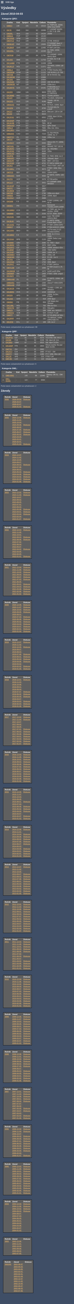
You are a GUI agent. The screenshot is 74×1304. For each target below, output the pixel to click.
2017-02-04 (17, 741)
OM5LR (10, 128)
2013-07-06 (17, 879)
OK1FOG (10, 151)
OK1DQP (10, 121)
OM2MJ (10, 302)
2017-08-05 (17, 727)
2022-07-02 (17, 542)
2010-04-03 (17, 999)
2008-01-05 (17, 1081)
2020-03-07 (17, 626)
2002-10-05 (18, 1284)
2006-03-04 (17, 1151)
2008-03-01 (17, 1076)
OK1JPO (10, 130)
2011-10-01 (17, 947)
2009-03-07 (17, 1038)
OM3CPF (10, 161)
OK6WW (10, 243)
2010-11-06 (17, 982)
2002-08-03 (18, 1288)
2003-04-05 (18, 1269)
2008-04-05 (17, 1073)
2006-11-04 (17, 1131)
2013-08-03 (17, 877)
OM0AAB (10, 285)
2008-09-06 (17, 1061)
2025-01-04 (17, 444)
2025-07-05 (17, 430)
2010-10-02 (17, 984)
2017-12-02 (17, 717)
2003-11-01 (17, 1244)
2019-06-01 (17, 657)
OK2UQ (10, 101)
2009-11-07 (17, 1019)
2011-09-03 (17, 949)
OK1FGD (10, 163)
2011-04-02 (17, 961)
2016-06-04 (17, 769)
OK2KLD (10, 67)
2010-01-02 (17, 1006)
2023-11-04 (17, 495)
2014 (7, 829)
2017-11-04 (17, 720)
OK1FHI (10, 322)
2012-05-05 (17, 921)
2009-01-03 (17, 1043)
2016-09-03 (17, 762)
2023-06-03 (17, 507)
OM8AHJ (10, 313)
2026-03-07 (17, 402)
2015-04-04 (17, 811)
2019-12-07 (17, 642)
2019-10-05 (17, 647)
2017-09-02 (17, 724)
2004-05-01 (17, 1221)
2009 (7, 1017)
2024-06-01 (17, 469)
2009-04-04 (17, 1036)
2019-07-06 (17, 654)
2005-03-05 (17, 1188)
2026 (7, 399)
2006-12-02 (17, 1129)
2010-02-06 (17, 1003)
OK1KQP (10, 186)
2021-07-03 (17, 579)
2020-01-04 (17, 631)
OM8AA (10, 36)
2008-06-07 (17, 1069)
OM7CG (10, 172)
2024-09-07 (17, 462)
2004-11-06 (17, 1206)
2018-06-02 (17, 694)
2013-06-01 (17, 881)
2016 (7, 755)
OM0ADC (10, 176)
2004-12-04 (17, 1204)
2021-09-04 (17, 575)
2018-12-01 (17, 680)
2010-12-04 (17, 979)
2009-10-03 (17, 1022)
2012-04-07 (17, 924)
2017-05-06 (17, 734)
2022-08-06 (17, 540)
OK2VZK (10, 217)
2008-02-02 (17, 1078)
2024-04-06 (17, 474)
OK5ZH (10, 295)
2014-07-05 (17, 842)
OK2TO (10, 179)
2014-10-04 (17, 834)
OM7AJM (10, 268)
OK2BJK (10, 221)
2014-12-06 (17, 829)
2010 (7, 979)
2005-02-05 (17, 1191)
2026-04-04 (17, 399)
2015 (7, 792)
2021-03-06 (17, 589)
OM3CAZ (10, 154)
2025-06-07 (17, 432)
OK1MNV (10, 235)
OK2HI (9, 114)
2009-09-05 (17, 1024)
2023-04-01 (17, 512)
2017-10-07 (17, 722)
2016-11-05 (17, 757)
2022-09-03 (17, 537)
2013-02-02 (17, 891)
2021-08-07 (17, 577)
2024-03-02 (17, 477)
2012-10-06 (17, 909)
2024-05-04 (17, 472)
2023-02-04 (17, 517)
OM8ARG (10, 283)
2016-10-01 (17, 759)
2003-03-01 (18, 1272)
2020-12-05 (17, 605)
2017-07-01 (17, 729)
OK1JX (8, 356)
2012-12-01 (17, 904)
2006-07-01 (17, 1141)
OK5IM (8, 340)
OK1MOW (11, 77)
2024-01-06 (17, 482)
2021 (7, 567)
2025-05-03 (17, 434)
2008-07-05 (17, 1066)
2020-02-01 (17, 629)
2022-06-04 (17, 544)
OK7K (9, 30)
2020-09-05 (17, 612)
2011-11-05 (17, 944)
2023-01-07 (17, 519)
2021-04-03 (17, 587)
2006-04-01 (17, 1148)
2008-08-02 (17, 1064)
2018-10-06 (17, 685)
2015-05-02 (17, 809)
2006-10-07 (17, 1134)
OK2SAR (10, 82)
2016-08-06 (17, 764)
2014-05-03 (17, 846)
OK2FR (10, 92)
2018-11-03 (17, 682)
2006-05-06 (17, 1146)
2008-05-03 (17, 1071)
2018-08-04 (17, 689)
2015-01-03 (17, 819)
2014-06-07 (17, 844)
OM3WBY (11, 255)
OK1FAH (10, 239)
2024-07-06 (17, 467)
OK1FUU (10, 117)
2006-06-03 (17, 1143)
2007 (7, 1092)
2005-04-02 (17, 1186)
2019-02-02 (17, 666)
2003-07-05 (17, 1253)
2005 (7, 1166)
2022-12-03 (17, 530)
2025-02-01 (17, 442)
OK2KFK (10, 149)
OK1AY (10, 98)
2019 (7, 642)
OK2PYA (9, 338)
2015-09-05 (17, 799)
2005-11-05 (17, 1169)
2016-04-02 (17, 774)
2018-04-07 (17, 699)
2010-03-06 (17, 1001)
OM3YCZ (10, 41)
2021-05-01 (17, 584)
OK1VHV (10, 231)
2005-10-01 (17, 1171)
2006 (7, 1129)
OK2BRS (10, 292)
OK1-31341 (8, 380)
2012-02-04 (17, 928)
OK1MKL (10, 169)
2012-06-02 (17, 919)
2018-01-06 (17, 706)
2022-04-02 (17, 549)
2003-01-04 (18, 1276)
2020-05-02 (17, 622)
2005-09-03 (17, 1174)
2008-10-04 (17, 1059)
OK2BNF (10, 250)
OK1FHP (10, 252)
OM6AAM (10, 279)
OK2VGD (10, 262)
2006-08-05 (17, 1139)
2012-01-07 (17, 931)
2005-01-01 (17, 1193)
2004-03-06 (17, 1226)
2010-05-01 (17, 996)
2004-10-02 (17, 1209)
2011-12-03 (17, 942)
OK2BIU (9, 342)
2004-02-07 (17, 1228)
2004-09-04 (17, 1211)
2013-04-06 (17, 886)
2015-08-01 (17, 802)
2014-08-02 (17, 839)
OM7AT (10, 140)
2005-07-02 (17, 1179)
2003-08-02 (17, 1251)
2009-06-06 (17, 1031)
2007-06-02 (17, 1106)
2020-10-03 (17, 610)
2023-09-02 (17, 500)
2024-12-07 (17, 455)
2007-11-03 (17, 1094)
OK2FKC (10, 264)
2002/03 (8, 1264)
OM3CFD (10, 308)
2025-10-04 (17, 422)
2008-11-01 (17, 1057)
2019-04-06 (17, 662)
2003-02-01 (18, 1274)
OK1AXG (10, 225)
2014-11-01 (17, 832)
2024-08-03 (17, 465)
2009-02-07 (17, 1041)
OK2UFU (10, 248)
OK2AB (10, 299)
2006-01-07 (17, 1156)
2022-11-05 (17, 532)
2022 (7, 530)
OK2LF (9, 112)
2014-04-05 (17, 849)
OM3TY (9, 354)
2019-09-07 (17, 649)
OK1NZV (10, 276)
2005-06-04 (17, 1181)
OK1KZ (10, 166)
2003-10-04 (17, 1246)
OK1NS (10, 60)
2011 (7, 942)
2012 (7, 904)
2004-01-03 (17, 1230)
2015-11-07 (17, 794)
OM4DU (10, 206)
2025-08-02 (17, 427)
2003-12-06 (17, 1241)
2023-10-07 (17, 497)
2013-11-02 (17, 869)
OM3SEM (10, 72)
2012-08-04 (17, 914)
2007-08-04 (17, 1101)
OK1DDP (9, 346)
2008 (7, 1054)
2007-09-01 (17, 1099)
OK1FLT (9, 352)
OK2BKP (10, 48)
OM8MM (10, 214)
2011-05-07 (17, 959)
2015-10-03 (17, 797)
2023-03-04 (17, 514)
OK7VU (10, 260)
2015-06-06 (17, 806)
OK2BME (10, 96)
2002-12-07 (18, 1279)
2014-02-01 (17, 854)
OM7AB (10, 75)
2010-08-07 (17, 989)
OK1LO (10, 183)
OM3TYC (10, 137)
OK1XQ (10, 80)
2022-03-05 (17, 552)
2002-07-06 (18, 1291)
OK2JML (10, 306)
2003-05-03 (18, 1267)
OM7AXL (10, 146)
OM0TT (10, 315)
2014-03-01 (17, 851)
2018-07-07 (17, 692)
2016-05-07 (17, 771)
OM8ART (10, 158)
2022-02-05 (17, 554)
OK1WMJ (10, 210)
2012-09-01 (17, 912)
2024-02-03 (17, 479)
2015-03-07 (17, 814)
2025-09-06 (17, 425)
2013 (7, 867)
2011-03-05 (17, 963)
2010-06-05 (17, 994)
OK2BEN (10, 191)
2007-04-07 (17, 1111)
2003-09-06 (17, 1249)
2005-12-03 (17, 1166)
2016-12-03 (17, 755)
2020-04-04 (17, 624)
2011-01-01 (17, 968)
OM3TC (10, 188)
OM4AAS (10, 105)
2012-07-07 (17, 916)
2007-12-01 (17, 1092)
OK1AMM (10, 63)
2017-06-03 (17, 732)
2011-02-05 (17, 966)
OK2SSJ (10, 198)
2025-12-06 (17, 418)
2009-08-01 (17, 1026)
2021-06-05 (17, 582)
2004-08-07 (17, 1214)
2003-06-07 (18, 1264)
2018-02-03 (17, 704)
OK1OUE (10, 38)
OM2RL (10, 34)
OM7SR (10, 193)
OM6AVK (10, 134)
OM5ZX (10, 310)
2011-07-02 (17, 954)
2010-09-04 (17, 986)
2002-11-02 (18, 1281)
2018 (7, 680)
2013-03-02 (17, 889)
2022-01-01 (17, 556)
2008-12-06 (17, 1054)
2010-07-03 (17, 991)
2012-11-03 (17, 907)
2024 (7, 455)
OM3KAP (10, 44)
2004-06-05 (17, 1218)
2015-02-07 (17, 816)
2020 (7, 605)
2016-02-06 (17, 779)
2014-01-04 (17, 856)
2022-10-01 (17, 535)
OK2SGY (10, 143)
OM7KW (10, 55)
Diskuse (26, 399)
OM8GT (10, 227)
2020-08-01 (17, 614)
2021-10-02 (17, 572)
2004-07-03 (17, 1216)
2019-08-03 (17, 652)
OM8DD (10, 196)
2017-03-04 (17, 739)
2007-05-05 (17, 1108)
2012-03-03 (17, 926)
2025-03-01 (17, 439)
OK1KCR (10, 289)
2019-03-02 (17, 664)
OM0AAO (10, 126)
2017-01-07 (17, 744)
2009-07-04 (17, 1029)
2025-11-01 (17, 420)
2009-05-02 (17, 1034)
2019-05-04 (17, 659)
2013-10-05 (17, 872)
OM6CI (9, 26)
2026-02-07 (17, 404)
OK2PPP (10, 319)
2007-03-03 (17, 1113)
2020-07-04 (17, 617)
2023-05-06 (17, 509)
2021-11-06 (17, 570)
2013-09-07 (17, 874)
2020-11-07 (17, 607)
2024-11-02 (17, 457)
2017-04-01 (17, 736)
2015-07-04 (17, 804)
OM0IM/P (10, 274)
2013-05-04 (17, 884)
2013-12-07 (17, 867)
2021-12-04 (17, 567)
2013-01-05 (17, 893)
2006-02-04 (17, 1153)
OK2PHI (10, 156)
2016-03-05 (17, 776)
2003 (7, 1241)
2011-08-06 (17, 951)
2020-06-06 (17, 619)
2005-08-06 (17, 1176)
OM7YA (9, 349)
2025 (7, 418)
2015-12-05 (17, 792)
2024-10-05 (17, 460)
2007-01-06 (17, 1118)
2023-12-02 (17, 492)
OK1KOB (10, 123)
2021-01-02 (17, 594)
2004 (7, 1204)
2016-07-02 (17, 767)
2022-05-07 (17, 547)
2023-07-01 (17, 505)
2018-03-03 (17, 701)
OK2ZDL (10, 51)
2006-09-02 (17, 1136)
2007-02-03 (17, 1116)
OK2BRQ (10, 245)
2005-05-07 (17, 1183)
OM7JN (9, 359)
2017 (7, 717)
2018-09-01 (17, 687)
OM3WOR (11, 84)
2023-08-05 (17, 502)
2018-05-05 (17, 697)
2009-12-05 (17, 1017)
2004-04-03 (17, 1223)
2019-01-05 (17, 669)
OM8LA (10, 70)
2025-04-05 (17, 437)
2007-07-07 (17, 1104)
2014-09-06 (17, 837)
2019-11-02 (17, 645)
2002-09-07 (18, 1286)
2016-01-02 (17, 781)
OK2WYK (10, 88)
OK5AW (10, 201)
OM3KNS (10, 257)
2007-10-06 (17, 1096)
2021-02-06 (17, 591)
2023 (7, 492)
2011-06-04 (17, 956)
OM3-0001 (10, 376)
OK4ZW (10, 108)
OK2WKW (11, 271)
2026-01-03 (17, 407)
